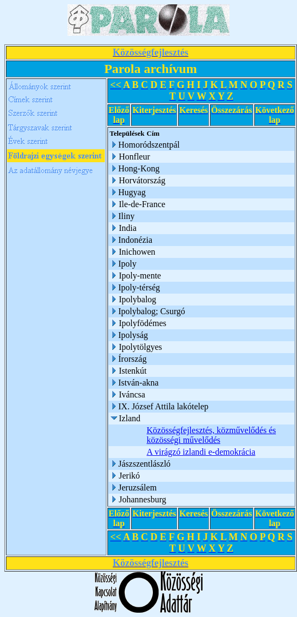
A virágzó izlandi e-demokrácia (201, 451)
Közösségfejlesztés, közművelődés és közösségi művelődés (211, 435)
